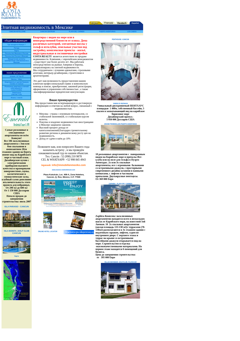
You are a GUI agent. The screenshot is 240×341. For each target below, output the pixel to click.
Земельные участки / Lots (16, 93)
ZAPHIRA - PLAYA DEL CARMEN (120, 184)
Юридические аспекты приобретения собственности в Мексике (17, 60)
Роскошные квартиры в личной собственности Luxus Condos (17, 88)
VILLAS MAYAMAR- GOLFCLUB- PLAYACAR (120, 262)
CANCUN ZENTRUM (47, 31)
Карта (16, 51)
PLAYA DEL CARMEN (76, 31)
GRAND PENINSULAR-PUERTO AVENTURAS (120, 124)
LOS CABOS (131, 31)
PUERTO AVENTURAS (107, 31)
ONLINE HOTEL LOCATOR (47, 231)
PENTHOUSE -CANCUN (120, 39)
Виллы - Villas (16, 79)
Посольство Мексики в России (16, 53)
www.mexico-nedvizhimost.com (63, 170)
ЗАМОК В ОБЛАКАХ (120, 103)
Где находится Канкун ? (17, 44)
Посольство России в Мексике (16, 56)
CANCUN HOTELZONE (17, 31)
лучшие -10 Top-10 (17, 76)
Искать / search (16, 98)
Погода (16, 48)
